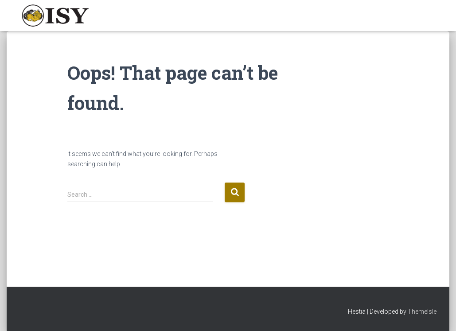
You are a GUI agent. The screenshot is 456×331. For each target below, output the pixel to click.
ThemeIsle (422, 311)
